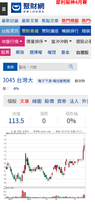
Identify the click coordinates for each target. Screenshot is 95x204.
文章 (24, 101)
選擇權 (36, 52)
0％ (16, 88)
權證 (52, 52)
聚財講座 (50, 31)
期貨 (20, 52)
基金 (65, 52)
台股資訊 (10, 31)
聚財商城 (30, 31)
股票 (5, 52)
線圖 (37, 101)
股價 (49, 101)
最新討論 (10, 20)
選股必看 (84, 41)
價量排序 (34, 41)
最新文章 (30, 20)
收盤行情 (10, 41)
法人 (74, 101)
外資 (86, 101)
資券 (61, 101)
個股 (12, 101)
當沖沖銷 (59, 41)
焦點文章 (50, 20)
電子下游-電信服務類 (54, 80)
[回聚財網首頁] (49, 8)
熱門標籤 (70, 20)
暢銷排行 (70, 31)
